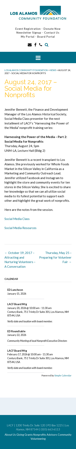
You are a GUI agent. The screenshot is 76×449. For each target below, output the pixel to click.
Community (65, 434)
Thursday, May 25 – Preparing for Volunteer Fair (55, 257)
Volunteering (38, 438)
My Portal (28, 36)
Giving (20, 434)
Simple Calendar (63, 375)
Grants (29, 434)
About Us (10, 434)
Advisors (52, 434)
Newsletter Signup (28, 32)
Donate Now (52, 28)
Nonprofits (39, 434)
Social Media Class (17, 219)
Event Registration (28, 28)
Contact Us (51, 32)
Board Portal (46, 36)
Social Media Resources (20, 228)
